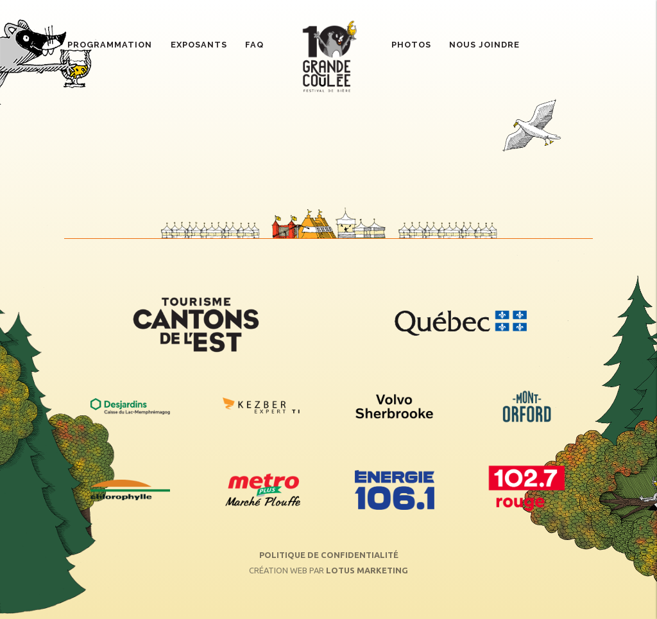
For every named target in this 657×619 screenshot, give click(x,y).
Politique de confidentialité (328, 554)
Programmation (109, 44)
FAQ (254, 44)
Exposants (199, 44)
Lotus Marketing (367, 570)
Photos (411, 44)
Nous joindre (484, 44)
